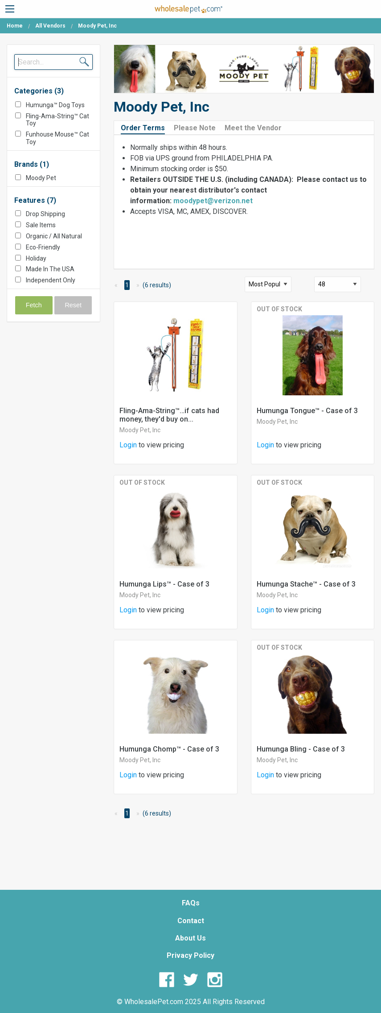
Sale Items (41, 225)
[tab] (146, 127)
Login (128, 445)
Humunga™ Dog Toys (55, 105)
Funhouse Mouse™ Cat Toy (57, 138)
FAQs (191, 903)
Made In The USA (50, 269)
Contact (190, 921)
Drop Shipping (45, 213)
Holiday (36, 258)
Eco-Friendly (43, 247)
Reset (73, 305)
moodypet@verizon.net (213, 201)
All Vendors (50, 26)
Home (15, 26)
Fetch (34, 305)
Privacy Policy (190, 955)
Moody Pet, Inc (139, 430)
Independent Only (50, 280)
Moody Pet (41, 177)
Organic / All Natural (54, 236)
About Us (190, 938)
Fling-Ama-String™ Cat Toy (57, 120)
